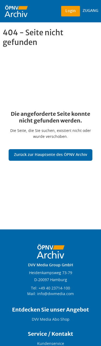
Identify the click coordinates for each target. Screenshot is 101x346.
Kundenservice (50, 344)
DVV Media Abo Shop (50, 319)
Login (70, 11)
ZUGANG (90, 11)
